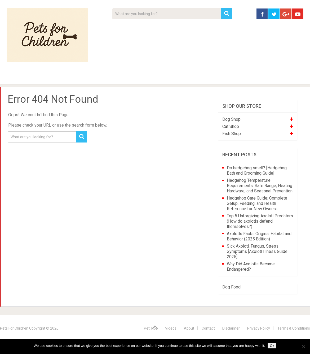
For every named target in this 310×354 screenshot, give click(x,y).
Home (16, 77)
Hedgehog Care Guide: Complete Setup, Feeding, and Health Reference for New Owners (257, 203)
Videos (109, 77)
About (138, 77)
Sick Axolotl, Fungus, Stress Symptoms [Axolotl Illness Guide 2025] (257, 251)
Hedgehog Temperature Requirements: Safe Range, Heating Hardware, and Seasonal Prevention (260, 185)
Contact (224, 77)
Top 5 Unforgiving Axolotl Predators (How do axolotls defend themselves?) (260, 221)
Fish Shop (231, 133)
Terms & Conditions (293, 328)
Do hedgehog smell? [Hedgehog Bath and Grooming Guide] (257, 170)
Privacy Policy (258, 328)
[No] (303, 346)
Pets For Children (14, 328)
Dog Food (231, 287)
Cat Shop (230, 126)
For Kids (79, 77)
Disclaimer (231, 328)
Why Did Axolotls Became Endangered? (251, 266)
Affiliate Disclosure (180, 77)
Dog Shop (231, 119)
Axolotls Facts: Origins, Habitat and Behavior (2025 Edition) (259, 236)
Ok (272, 346)
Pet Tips (47, 77)
